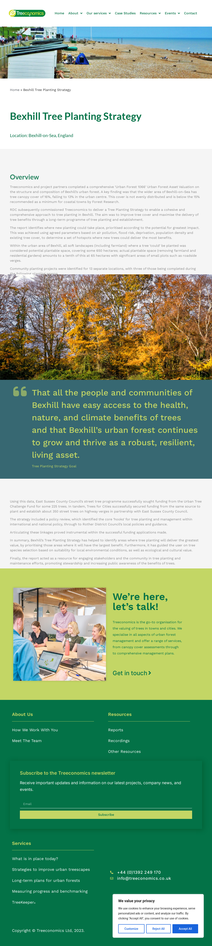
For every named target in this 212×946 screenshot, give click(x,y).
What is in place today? (35, 858)
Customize (131, 928)
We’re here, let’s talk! (140, 601)
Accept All (185, 928)
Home (14, 90)
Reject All (158, 928)
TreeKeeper (23, 902)
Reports (115, 730)
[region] (158, 916)
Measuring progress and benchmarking (50, 891)
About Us (22, 714)
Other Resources (124, 751)
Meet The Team (27, 740)
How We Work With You (35, 730)
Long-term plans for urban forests (46, 880)
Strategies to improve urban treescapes (51, 869)
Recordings (119, 740)
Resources (120, 714)
